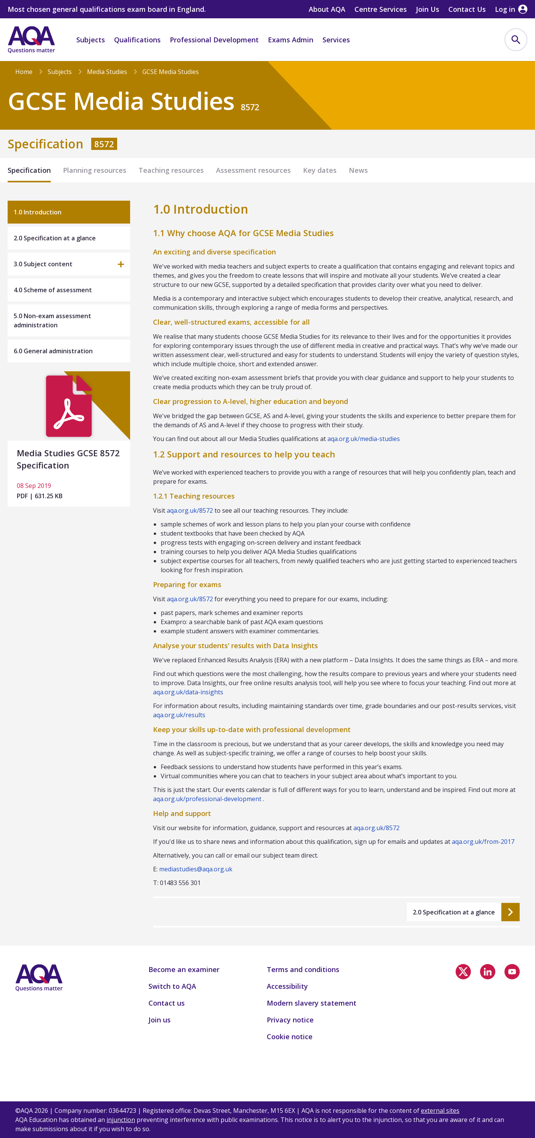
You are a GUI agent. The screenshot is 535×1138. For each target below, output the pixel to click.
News (358, 170)
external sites (440, 1110)
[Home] (31, 39)
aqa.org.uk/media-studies (363, 439)
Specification (29, 170)
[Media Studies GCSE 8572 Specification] (69, 439)
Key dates (320, 170)
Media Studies (107, 72)
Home (23, 72)
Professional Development (214, 39)
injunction (120, 1119)
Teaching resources (171, 170)
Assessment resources (253, 170)
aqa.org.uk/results (179, 715)
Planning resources (94, 170)
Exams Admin (290, 39)
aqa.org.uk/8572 (190, 510)
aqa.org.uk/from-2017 (483, 841)
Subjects (90, 39)
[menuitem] (515, 39)
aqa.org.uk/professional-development (207, 799)
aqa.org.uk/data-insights (188, 692)
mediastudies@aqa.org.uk (195, 869)
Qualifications (137, 39)
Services (336, 39)
